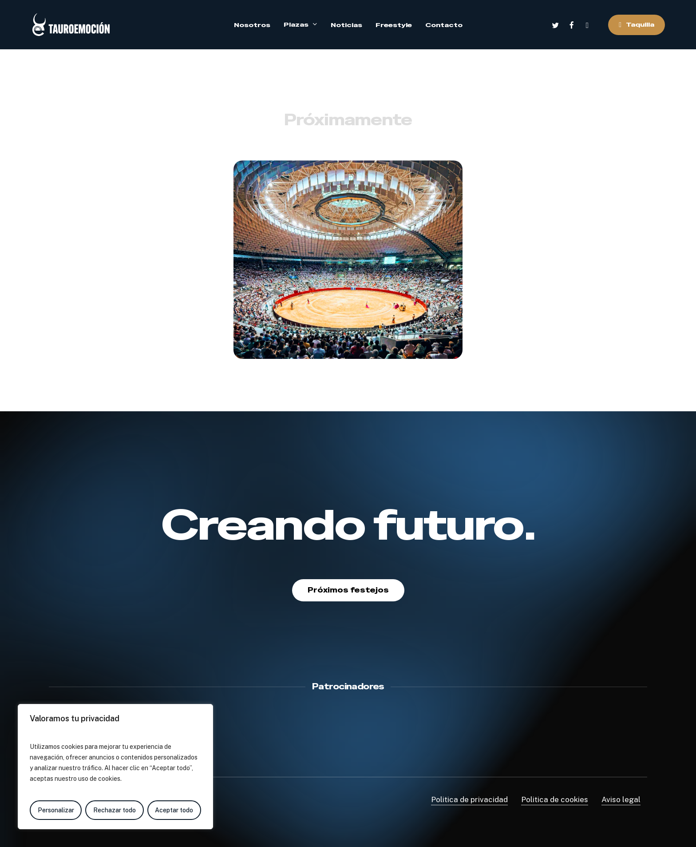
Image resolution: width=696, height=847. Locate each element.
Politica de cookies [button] (554, 799)
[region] (115, 766)
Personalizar (56, 810)
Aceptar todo (174, 810)
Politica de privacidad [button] (469, 799)
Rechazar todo (114, 810)
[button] (348, 590)
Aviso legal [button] (621, 799)
